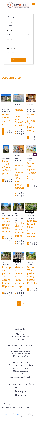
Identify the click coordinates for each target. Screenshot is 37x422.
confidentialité (7, 415)
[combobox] (18, 17)
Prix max (11, 48)
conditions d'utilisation (21, 415)
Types (9, 22)
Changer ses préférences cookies (18, 404)
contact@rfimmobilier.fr (20, 377)
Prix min (11, 39)
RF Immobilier (20, 365)
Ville (9, 31)
